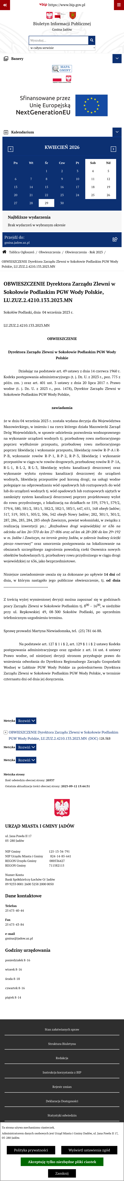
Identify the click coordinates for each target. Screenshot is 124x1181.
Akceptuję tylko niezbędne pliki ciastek (62, 1161)
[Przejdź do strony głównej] (62, 22)
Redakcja (62, 1058)
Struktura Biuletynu (62, 1044)
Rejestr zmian (62, 1087)
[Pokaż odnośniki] (5, 5)
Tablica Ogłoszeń (21, 252)
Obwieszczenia (50, 252)
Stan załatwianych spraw (62, 1029)
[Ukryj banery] (117, 58)
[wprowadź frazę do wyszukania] (59, 40)
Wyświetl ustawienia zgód (89, 1150)
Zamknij (62, 1173)
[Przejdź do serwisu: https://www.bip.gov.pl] (62, 4)
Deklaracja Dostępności (62, 1101)
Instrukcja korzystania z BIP (62, 1072)
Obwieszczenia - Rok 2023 (84, 252)
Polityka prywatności (31, 1150)
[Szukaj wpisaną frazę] (92, 40)
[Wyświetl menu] (119, 5)
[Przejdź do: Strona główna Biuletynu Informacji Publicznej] (4, 252)
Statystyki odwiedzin (62, 1115)
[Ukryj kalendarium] (117, 132)
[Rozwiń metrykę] (26, 720)
